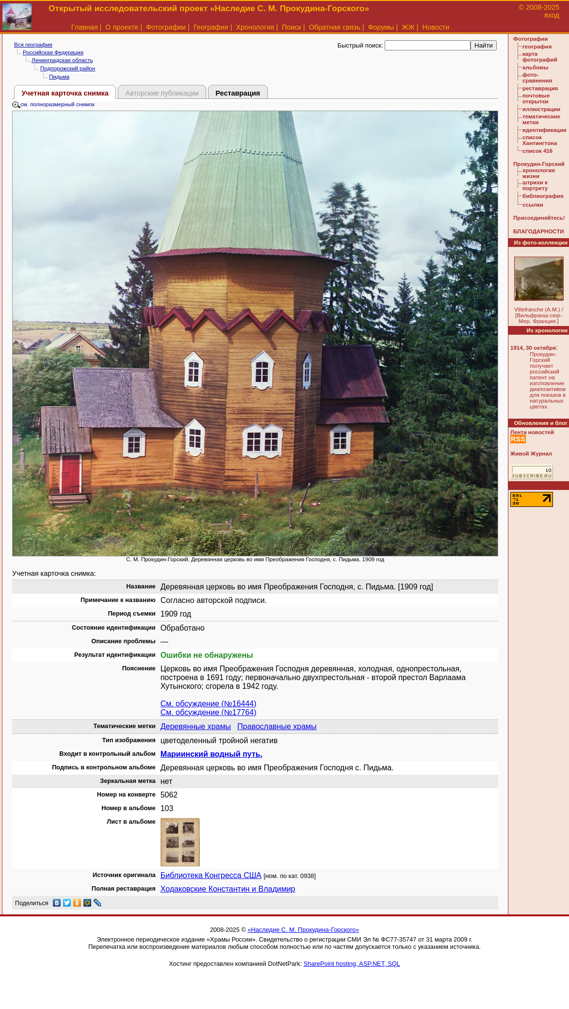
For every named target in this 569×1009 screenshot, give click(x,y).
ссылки (532, 205)
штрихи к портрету (535, 185)
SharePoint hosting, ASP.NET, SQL (352, 963)
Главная (84, 27)
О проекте (121, 27)
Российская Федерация (53, 52)
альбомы (535, 67)
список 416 (537, 151)
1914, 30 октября (533, 348)
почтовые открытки (536, 98)
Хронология (255, 27)
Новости (436, 27)
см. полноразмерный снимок (53, 104)
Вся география (33, 45)
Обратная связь (334, 27)
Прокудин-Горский (539, 164)
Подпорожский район (67, 68)
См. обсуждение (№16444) (209, 704)
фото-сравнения (537, 77)
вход (551, 15)
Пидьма (59, 77)
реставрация (540, 88)
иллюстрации (541, 109)
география (537, 46)
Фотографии (166, 27)
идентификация (544, 130)
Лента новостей (532, 432)
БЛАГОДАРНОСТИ (538, 231)
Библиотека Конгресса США (211, 875)
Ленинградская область (62, 60)
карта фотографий (539, 57)
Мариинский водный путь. (211, 754)
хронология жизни (538, 173)
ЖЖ (408, 27)
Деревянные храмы (196, 726)
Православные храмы (276, 726)
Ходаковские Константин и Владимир (228, 889)
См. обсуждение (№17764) (209, 712)
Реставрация (237, 93)
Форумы (381, 27)
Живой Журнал (531, 453)
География (211, 27)
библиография (543, 196)
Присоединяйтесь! (539, 218)
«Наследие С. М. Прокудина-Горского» (303, 929)
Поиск (291, 27)
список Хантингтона (539, 140)
